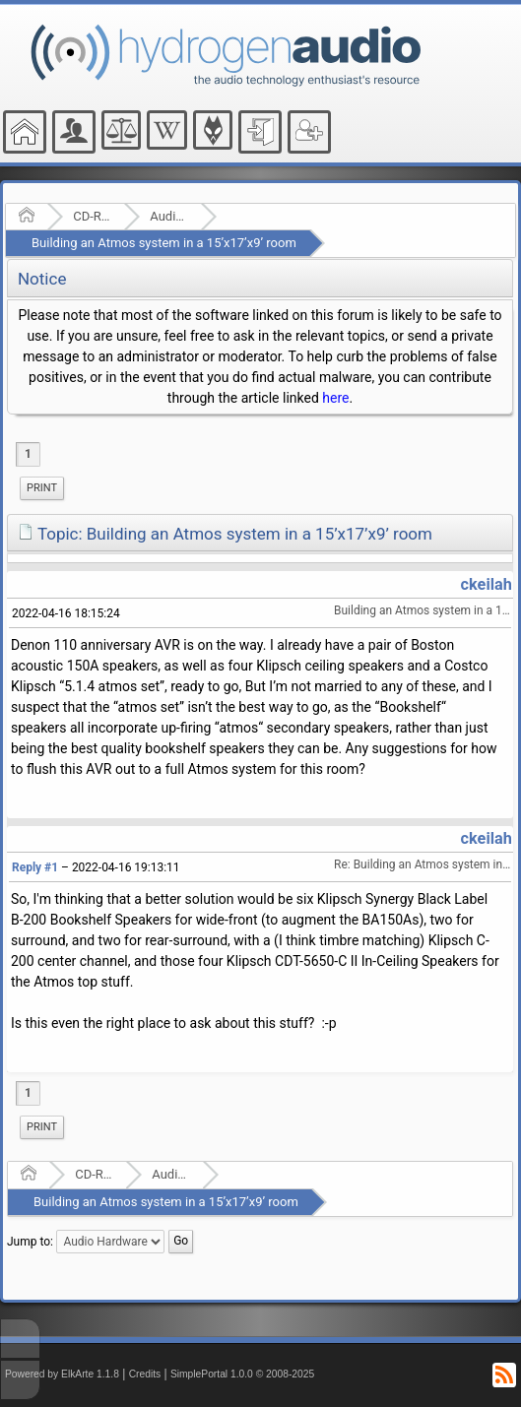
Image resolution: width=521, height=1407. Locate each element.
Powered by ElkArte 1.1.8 (62, 1374)
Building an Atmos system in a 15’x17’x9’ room (164, 242)
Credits (145, 1374)
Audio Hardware (169, 216)
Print (42, 487)
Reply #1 (35, 867)
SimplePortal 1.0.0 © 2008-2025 (242, 1374)
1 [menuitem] (28, 454)
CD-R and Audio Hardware (92, 216)
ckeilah (486, 584)
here (335, 398)
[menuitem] (42, 488)
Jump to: (30, 1241)
